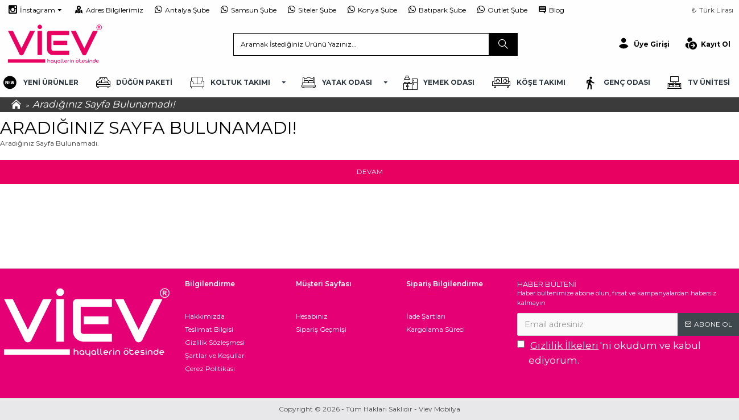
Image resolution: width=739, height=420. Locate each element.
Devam (370, 171)
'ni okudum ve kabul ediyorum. (609, 352)
